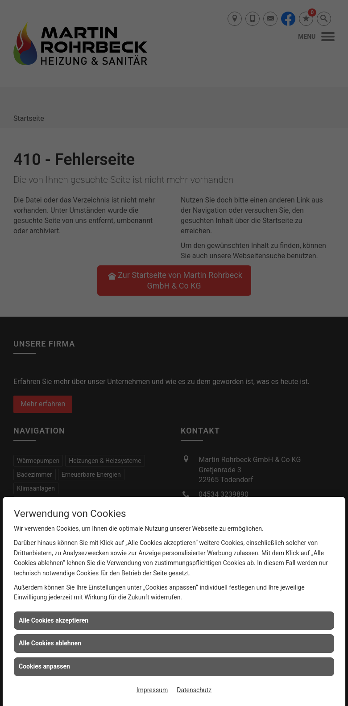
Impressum (152, 690)
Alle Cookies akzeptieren (53, 620)
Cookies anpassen (44, 666)
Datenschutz (194, 690)
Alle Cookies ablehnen (50, 643)
